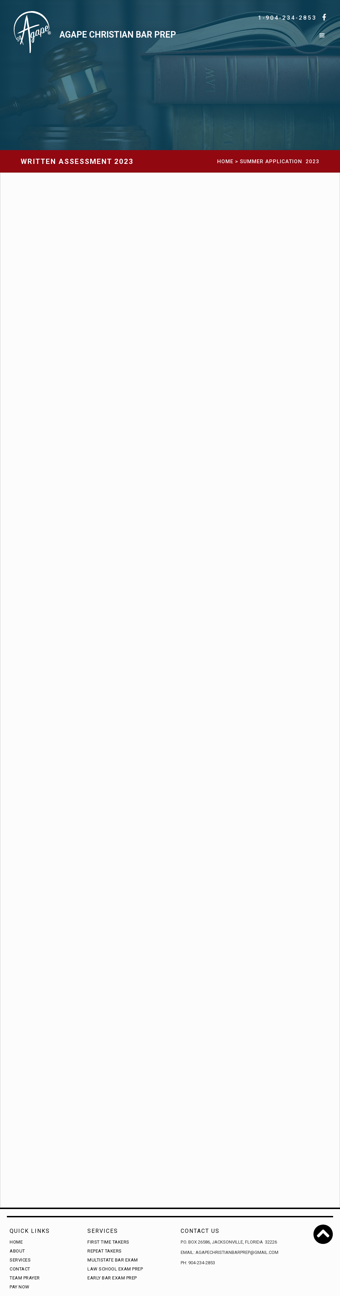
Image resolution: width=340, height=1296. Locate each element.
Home (16, 1242)
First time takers (108, 1242)
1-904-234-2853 (287, 17)
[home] (166, 39)
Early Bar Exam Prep (112, 1277)
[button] (322, 39)
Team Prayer (25, 1277)
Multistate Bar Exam (112, 1260)
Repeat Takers (104, 1251)
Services (20, 1260)
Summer (252, 161)
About (17, 1251)
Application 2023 (292, 161)
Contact (20, 1269)
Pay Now (20, 1286)
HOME (225, 161)
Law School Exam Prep (115, 1269)
